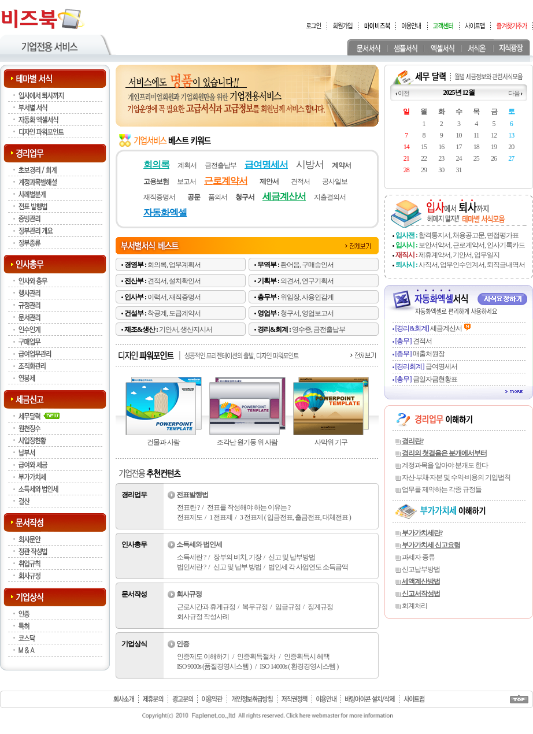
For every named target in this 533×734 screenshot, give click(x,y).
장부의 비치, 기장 (237, 557)
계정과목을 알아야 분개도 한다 (445, 465)
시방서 (310, 164)
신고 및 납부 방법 (237, 567)
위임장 (289, 297)
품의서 (217, 197)
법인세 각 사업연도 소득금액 (308, 567)
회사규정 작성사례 (203, 617)
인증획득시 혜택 (307, 657)
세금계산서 (428, 328)
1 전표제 (220, 517)
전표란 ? (188, 507)
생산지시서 (196, 329)
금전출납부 (220, 165)
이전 (403, 93)
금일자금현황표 (426, 379)
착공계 (156, 313)
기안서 (168, 329)
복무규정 (255, 607)
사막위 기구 (330, 442)
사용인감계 (318, 297)
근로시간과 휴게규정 (206, 607)
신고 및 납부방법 (291, 557)
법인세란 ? (191, 567)
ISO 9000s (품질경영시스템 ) (214, 666)
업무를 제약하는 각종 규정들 (442, 489)
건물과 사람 (163, 442)
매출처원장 (420, 354)
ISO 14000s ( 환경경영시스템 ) (299, 666)
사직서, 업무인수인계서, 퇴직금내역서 (472, 265)
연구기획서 (318, 281)
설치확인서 (185, 281)
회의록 (156, 265)
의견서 (289, 281)
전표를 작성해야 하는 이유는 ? (248, 507)
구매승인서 (318, 265)
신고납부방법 (421, 569)
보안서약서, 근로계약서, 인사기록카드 (472, 245)
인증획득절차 (256, 657)
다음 (514, 93)
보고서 (186, 181)
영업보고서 (318, 313)
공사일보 (334, 181)
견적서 (300, 181)
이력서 (156, 297)
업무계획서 (185, 265)
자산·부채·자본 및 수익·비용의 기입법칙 (456, 477)
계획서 (187, 165)
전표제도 (189, 517)
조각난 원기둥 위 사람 (247, 442)
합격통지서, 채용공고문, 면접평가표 (469, 235)
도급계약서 (185, 313)
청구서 (289, 313)
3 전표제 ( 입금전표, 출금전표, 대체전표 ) (295, 517)
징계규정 (320, 607)
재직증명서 (159, 197)
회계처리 (414, 606)
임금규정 (288, 607)
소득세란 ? (191, 557)
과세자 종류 (418, 557)
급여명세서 (426, 366)
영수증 (301, 329)
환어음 (289, 265)
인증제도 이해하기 (203, 657)
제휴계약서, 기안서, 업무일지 (459, 255)
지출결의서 (330, 197)
